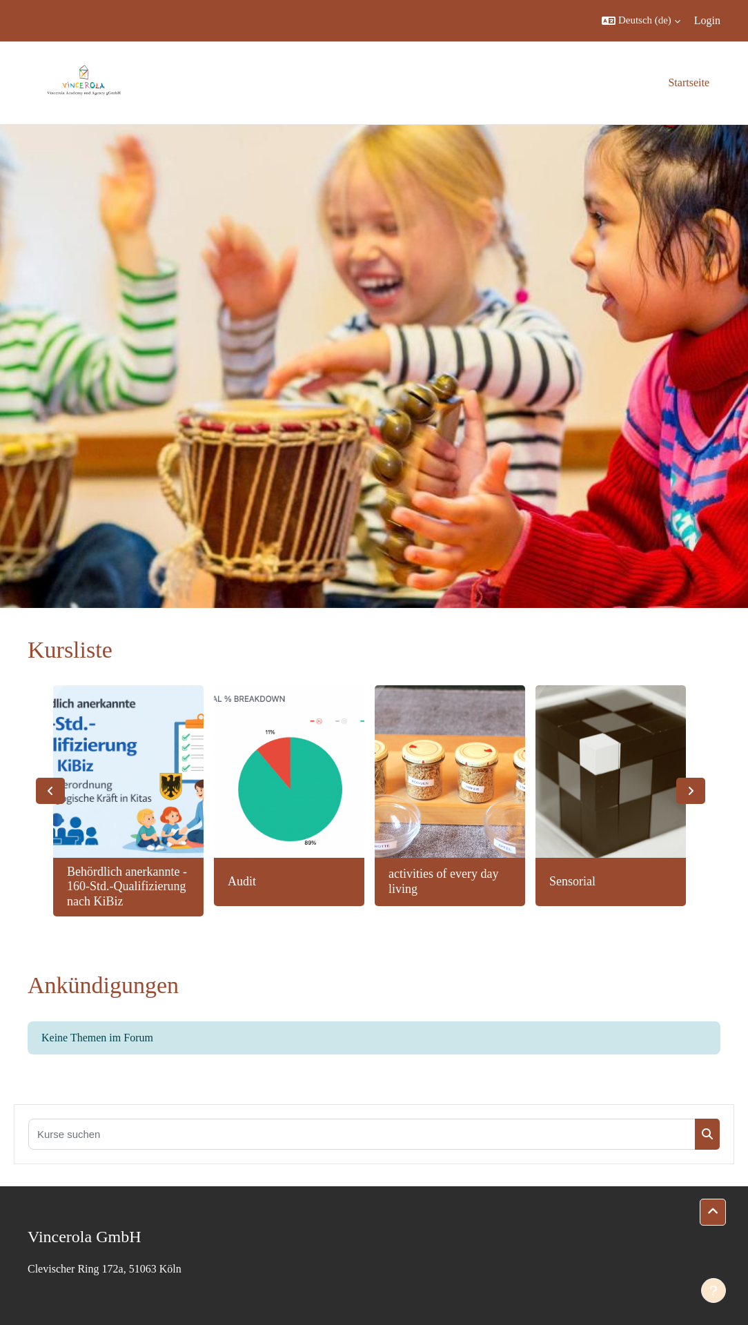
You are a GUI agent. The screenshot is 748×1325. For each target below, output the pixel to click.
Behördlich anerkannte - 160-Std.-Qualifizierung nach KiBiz (127, 886)
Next (690, 791)
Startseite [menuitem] (688, 82)
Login (707, 20)
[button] (641, 20)
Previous (50, 791)
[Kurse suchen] (362, 1134)
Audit (242, 881)
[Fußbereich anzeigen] (713, 1290)
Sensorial (572, 881)
